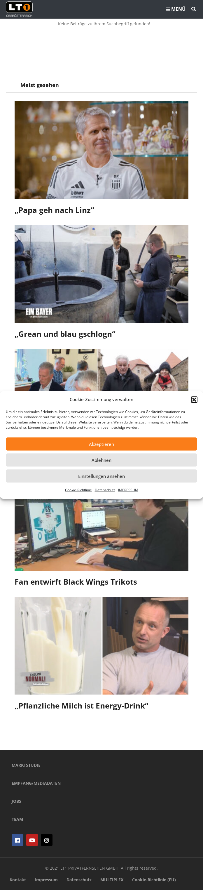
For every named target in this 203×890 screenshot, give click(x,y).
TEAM (17, 819)
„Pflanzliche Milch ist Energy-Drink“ (81, 705)
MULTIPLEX (111, 879)
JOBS (16, 801)
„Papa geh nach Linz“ (54, 210)
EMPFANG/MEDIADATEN (36, 783)
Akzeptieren (101, 444)
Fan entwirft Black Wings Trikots (76, 581)
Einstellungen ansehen (101, 476)
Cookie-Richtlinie (78, 489)
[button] (194, 400)
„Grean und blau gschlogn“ (65, 334)
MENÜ (176, 9)
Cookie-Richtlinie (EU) (154, 879)
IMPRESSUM (128, 489)
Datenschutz (105, 489)
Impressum (46, 879)
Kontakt (18, 879)
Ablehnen (101, 460)
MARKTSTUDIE (26, 765)
